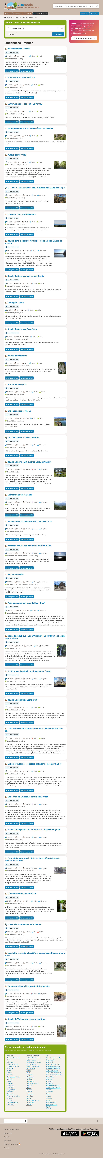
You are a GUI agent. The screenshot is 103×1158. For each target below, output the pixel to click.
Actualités (7, 1141)
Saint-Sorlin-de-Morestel (54, 1073)
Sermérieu (49, 1083)
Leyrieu (28, 1071)
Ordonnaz (29, 1094)
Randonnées (18, 14)
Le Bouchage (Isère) (33, 1066)
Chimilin (9, 1079)
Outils (8, 14)
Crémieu (10, 1087)
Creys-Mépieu (11, 1090)
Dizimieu (10, 1092)
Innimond (10, 1104)
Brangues (10, 1068)
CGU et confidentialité (11, 1129)
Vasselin (48, 1096)
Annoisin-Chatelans (13, 1058)
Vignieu (48, 1107)
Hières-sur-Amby (12, 1102)
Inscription (84, 14)
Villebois (49, 1109)
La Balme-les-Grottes (33, 1056)
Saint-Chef (49, 1062)
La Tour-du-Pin (31, 1064)
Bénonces (10, 1062)
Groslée (9, 1100)
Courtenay (10, 1085)
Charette (10, 1075)
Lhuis (28, 1073)
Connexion (94, 14)
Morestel (29, 1090)
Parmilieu (29, 1096)
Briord (9, 1071)
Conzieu (9, 1081)
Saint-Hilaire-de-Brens (53, 1066)
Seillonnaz (49, 1081)
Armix (9, 1060)
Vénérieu (49, 1098)
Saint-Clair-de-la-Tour (53, 1064)
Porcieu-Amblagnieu (33, 1100)
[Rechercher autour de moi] (62, 28)
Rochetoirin (30, 1102)
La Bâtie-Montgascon (33, 1058)
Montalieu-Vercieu (32, 1083)
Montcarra (29, 1085)
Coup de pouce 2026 (12, 1144)
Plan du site (8, 1133)
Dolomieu (10, 1094)
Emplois (6, 1137)
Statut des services (45, 1154)
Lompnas (29, 1075)
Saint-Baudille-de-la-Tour (54, 1058)
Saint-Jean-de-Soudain (53, 1068)
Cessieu (9, 1073)
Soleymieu (49, 1092)
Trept (47, 1094)
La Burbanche (31, 1060)
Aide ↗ (28, 14)
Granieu (9, 1098)
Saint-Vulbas (50, 1077)
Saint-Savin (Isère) (52, 1071)
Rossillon (29, 1104)
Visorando (7, 17)
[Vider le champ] (58, 28)
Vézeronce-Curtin (51, 1104)
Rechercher (58, 34)
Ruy (47, 1056)
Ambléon (10, 1056)
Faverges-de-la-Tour (13, 1096)
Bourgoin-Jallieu (12, 1064)
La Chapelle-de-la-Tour (33, 1062)
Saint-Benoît (50, 1060)
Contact (6, 1148)
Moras (28, 1087)
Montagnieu (30, 1081)
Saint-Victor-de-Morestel (54, 1075)
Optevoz (29, 1092)
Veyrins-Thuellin (51, 1102)
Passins (28, 1098)
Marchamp (30, 1077)
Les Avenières (31, 1068)
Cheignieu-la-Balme (13, 1077)
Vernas (48, 1100)
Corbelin (10, 1083)
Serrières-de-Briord (52, 1085)
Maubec (29, 1079)
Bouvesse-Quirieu (13, 1066)
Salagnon (49, 1079)
